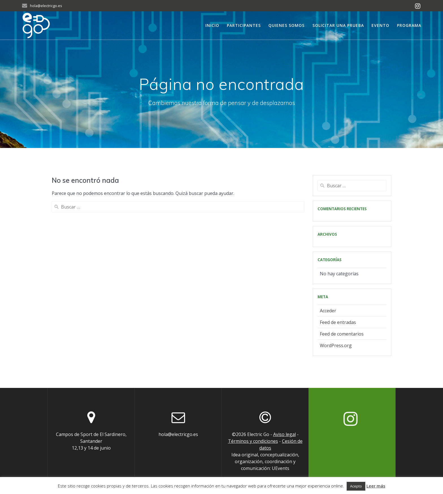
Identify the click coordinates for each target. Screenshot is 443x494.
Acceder (328, 311)
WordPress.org (336, 345)
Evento (380, 25)
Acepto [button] (356, 486)
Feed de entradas (338, 322)
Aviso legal (284, 434)
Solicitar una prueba (338, 25)
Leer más (375, 486)
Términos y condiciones (253, 441)
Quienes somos (286, 25)
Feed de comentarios (342, 334)
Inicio (212, 25)
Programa (409, 25)
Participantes (244, 25)
